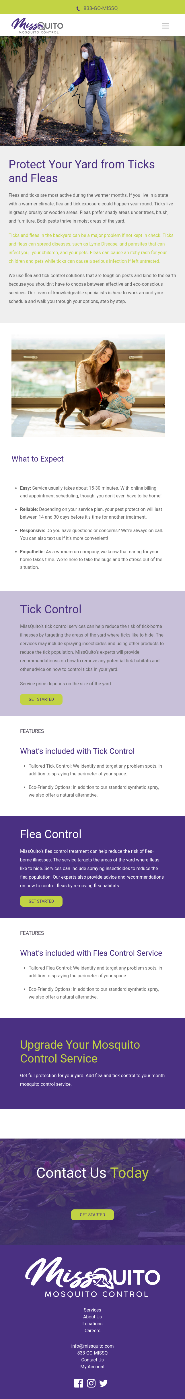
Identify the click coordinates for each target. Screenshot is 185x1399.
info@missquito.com (92, 1346)
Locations (92, 1323)
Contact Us (92, 1360)
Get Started (41, 699)
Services (92, 1310)
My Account (92, 1366)
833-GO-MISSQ (97, 8)
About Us (92, 1317)
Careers (92, 1330)
